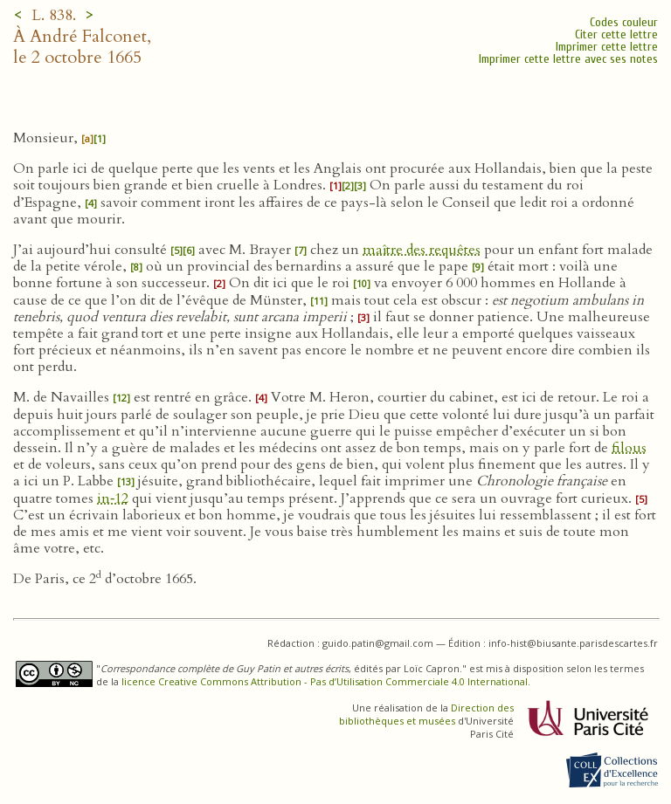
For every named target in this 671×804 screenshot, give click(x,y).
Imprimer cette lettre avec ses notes (568, 59)
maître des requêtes (422, 249)
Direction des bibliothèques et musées (426, 714)
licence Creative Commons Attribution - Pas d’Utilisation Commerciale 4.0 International (324, 681)
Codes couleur (624, 22)
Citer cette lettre (616, 34)
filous (629, 447)
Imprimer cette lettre (607, 46)
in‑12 (112, 498)
